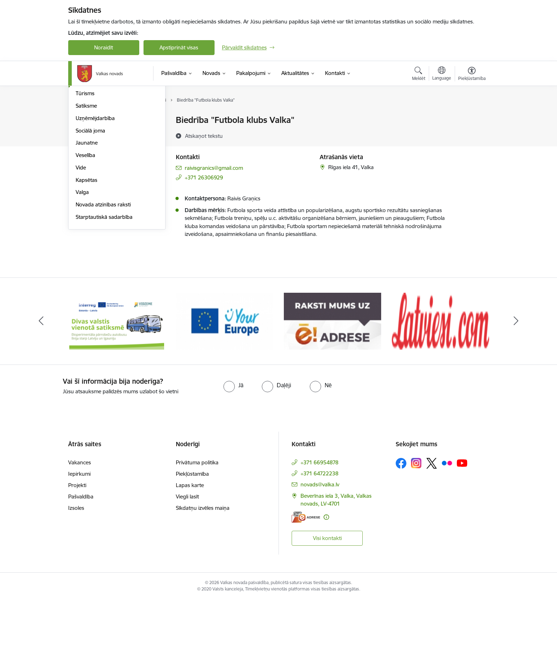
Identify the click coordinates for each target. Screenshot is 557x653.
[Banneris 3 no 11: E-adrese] (332, 374)
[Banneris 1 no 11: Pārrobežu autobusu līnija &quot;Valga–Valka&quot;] (116, 374)
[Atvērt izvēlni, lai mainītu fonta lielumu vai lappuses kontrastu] (472, 74)
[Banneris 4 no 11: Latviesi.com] (440, 374)
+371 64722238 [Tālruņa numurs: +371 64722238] (320, 526)
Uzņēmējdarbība (95, 194)
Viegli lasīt (187, 549)
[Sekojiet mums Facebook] (401, 516)
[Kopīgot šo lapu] (471, 135)
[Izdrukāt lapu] (471, 117)
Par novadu (89, 120)
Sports (83, 157)
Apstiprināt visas (178, 47)
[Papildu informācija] (326, 570)
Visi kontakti (327, 591)
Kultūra (84, 145)
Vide (81, 244)
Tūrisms (85, 170)
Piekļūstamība (192, 527)
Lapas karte (190, 538)
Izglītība (85, 132)
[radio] (233, 438)
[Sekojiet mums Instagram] (416, 517)
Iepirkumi (79, 527)
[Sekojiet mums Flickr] (447, 516)
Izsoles (76, 561)
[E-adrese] (306, 570)
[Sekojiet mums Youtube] (462, 516)
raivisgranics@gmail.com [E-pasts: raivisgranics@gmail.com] (214, 167)
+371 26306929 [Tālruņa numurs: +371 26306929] (204, 177)
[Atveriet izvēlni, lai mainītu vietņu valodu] (442, 74)
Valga (82, 268)
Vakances (79, 515)
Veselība (85, 231)
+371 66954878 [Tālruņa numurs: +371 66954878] (320, 515)
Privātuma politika (197, 515)
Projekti (77, 538)
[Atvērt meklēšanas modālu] (419, 74)
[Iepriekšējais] (41, 374)
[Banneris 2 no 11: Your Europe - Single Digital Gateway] (224, 374)
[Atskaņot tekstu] (204, 135)
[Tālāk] (516, 374)
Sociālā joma (90, 207)
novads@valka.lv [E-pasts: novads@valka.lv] (320, 537)
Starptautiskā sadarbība (104, 293)
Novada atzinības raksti (103, 280)
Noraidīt (103, 47)
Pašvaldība (80, 549)
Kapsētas (86, 256)
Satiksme (86, 182)
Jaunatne (87, 219)
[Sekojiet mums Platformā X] (431, 516)
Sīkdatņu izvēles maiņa (202, 561)
